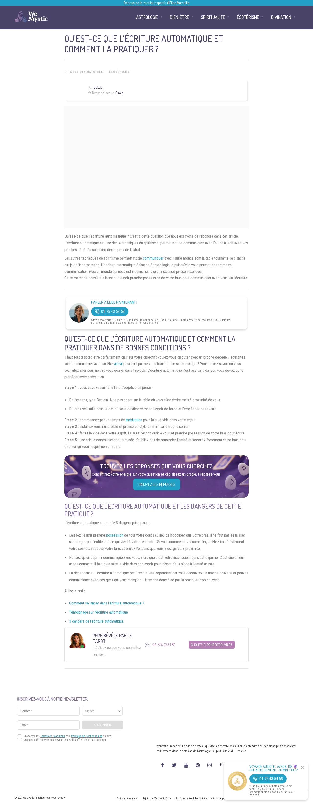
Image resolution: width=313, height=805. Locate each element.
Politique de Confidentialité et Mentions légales (202, 798)
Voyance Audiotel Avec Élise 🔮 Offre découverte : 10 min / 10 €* (274, 768)
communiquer (153, 258)
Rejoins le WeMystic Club (157, 798)
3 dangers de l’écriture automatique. (96, 621)
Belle (98, 87)
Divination (281, 17)
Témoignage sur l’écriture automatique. (99, 612)
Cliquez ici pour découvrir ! (211, 645)
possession (114, 535)
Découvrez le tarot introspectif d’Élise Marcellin (156, 3)
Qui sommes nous (127, 798)
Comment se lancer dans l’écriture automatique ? (106, 603)
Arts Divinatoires (86, 72)
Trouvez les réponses (156, 484)
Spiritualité (213, 17)
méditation (134, 420)
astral (118, 363)
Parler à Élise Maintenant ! (114, 302)
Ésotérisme (119, 72)
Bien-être (179, 17)
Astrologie (147, 17)
